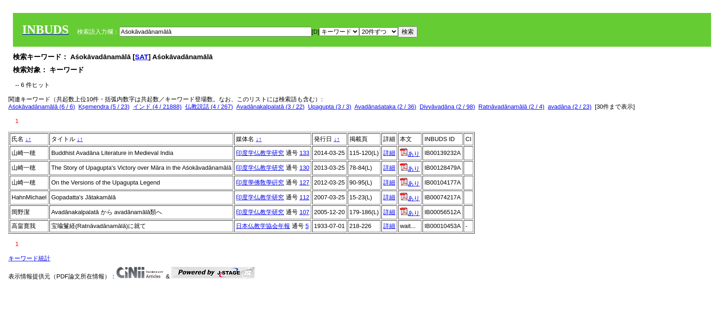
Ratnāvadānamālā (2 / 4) (511, 106)
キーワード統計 (29, 258)
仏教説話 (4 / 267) (209, 106)
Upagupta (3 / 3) (329, 106)
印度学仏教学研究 (260, 152)
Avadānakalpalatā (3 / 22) (270, 106)
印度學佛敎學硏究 (260, 182)
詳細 (389, 152)
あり (410, 153)
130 (304, 167)
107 (304, 212)
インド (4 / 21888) (157, 106)
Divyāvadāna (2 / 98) (447, 106)
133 (304, 152)
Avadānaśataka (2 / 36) (385, 106)
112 (304, 197)
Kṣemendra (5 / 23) (104, 106)
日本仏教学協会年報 (263, 225)
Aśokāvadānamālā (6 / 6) (41, 106)
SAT (141, 57)
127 (304, 182)
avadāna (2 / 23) (569, 106)
